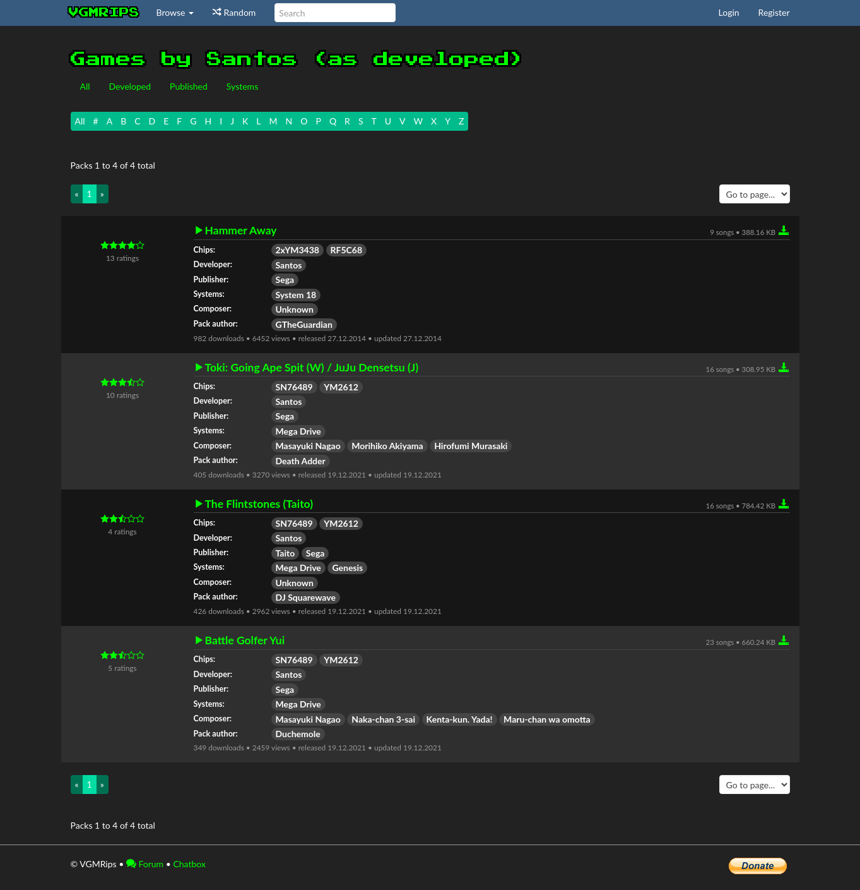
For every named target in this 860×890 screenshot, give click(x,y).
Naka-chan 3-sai (383, 719)
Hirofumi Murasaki (470, 445)
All (85, 86)
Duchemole (298, 733)
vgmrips (104, 13)
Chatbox (189, 863)
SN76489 (294, 387)
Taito (285, 553)
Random (234, 12)
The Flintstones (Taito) (259, 504)
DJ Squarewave (306, 597)
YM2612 (341, 387)
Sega (285, 279)
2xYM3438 (297, 249)
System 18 (296, 294)
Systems (242, 86)
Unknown (295, 309)
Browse (175, 12)
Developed (130, 86)
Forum (144, 863)
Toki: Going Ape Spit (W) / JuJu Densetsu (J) (312, 367)
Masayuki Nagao (308, 445)
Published (189, 86)
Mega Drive (298, 431)
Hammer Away (241, 230)
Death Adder (301, 460)
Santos (289, 265)
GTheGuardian (304, 324)
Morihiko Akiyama (387, 445)
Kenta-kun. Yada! (460, 719)
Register (774, 12)
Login (729, 12)
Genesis (347, 567)
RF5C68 (347, 249)
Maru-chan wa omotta (547, 719)
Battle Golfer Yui (245, 640)
